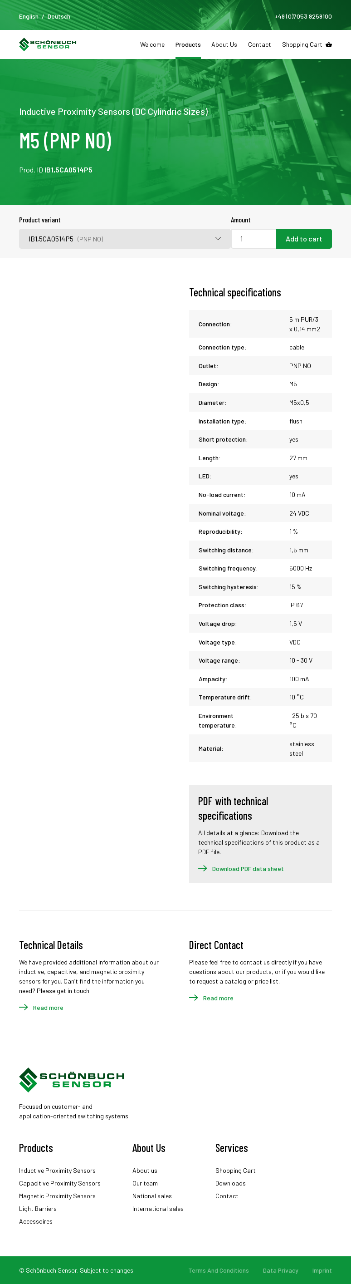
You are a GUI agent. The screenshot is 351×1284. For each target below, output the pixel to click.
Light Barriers (38, 1208)
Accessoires (36, 1221)
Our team (145, 1183)
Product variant (40, 219)
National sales (152, 1196)
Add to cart (304, 238)
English (29, 16)
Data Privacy (280, 1270)
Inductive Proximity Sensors (57, 1170)
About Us (224, 44)
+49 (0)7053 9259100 (303, 16)
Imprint (322, 1270)
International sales (158, 1208)
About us (144, 1170)
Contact (259, 44)
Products (188, 44)
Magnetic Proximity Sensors (57, 1196)
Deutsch (59, 16)
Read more (48, 1007)
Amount (241, 219)
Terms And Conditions (218, 1270)
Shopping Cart (302, 44)
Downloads (230, 1183)
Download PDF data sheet (248, 868)
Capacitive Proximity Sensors (60, 1183)
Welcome (152, 44)
